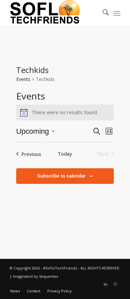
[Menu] (116, 13)
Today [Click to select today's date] (65, 153)
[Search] (102, 13)
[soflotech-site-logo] (54, 13)
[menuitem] (102, 13)
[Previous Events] (28, 154)
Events (23, 79)
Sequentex (48, 276)
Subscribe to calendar (61, 176)
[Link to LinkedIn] (105, 284)
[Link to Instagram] (115, 284)
